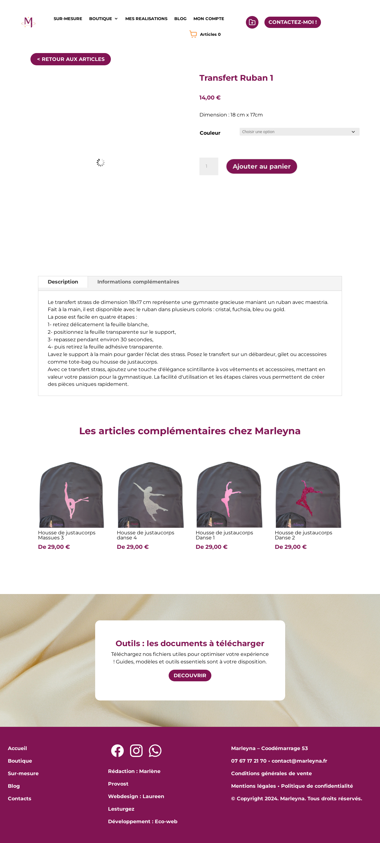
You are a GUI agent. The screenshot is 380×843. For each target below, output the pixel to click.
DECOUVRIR (190, 675)
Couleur (210, 133)
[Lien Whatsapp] (155, 750)
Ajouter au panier (262, 166)
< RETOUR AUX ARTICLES (71, 59)
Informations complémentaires (138, 282)
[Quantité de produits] (208, 166)
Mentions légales (253, 786)
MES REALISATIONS (146, 18)
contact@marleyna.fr (299, 761)
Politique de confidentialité (317, 786)
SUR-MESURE (68, 18)
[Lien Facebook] (117, 750)
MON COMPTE (208, 18)
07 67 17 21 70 (249, 761)
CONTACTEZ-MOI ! (293, 22)
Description (63, 282)
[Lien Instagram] (136, 750)
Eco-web (166, 821)
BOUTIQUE (100, 18)
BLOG (180, 18)
